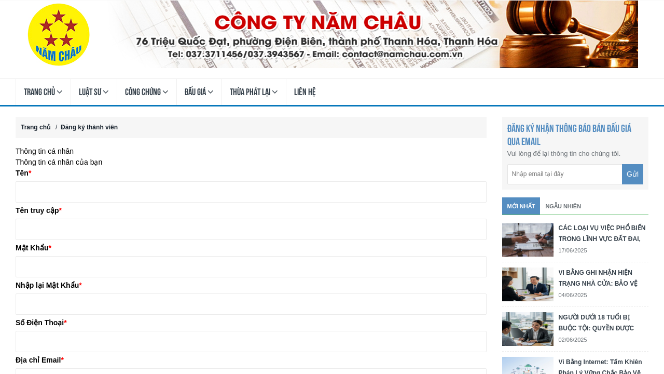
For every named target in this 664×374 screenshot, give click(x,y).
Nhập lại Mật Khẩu (49, 285)
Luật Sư (94, 92)
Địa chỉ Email (40, 360)
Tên (23, 173)
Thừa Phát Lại (254, 92)
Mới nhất (521, 206)
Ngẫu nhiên (563, 206)
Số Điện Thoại (41, 322)
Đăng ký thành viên (89, 127)
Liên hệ (305, 91)
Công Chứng (147, 92)
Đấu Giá (199, 92)
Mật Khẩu (33, 248)
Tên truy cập (39, 210)
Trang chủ (43, 92)
